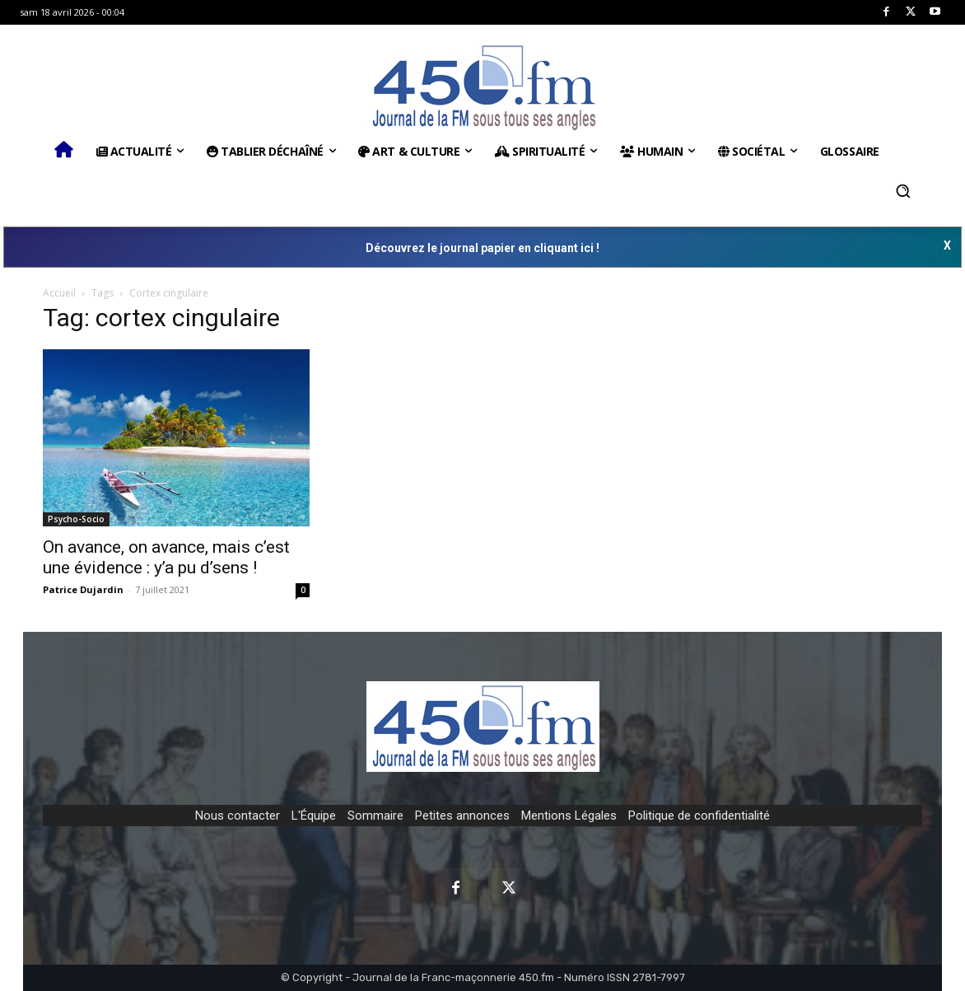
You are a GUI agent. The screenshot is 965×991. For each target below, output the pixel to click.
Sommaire (375, 815)
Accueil (59, 293)
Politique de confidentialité (699, 815)
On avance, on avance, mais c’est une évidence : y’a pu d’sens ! (166, 557)
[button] (903, 191)
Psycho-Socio (76, 519)
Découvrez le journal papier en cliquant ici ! (482, 248)
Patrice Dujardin (83, 589)
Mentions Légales (569, 815)
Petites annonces (462, 815)
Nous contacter (237, 815)
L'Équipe (313, 815)
